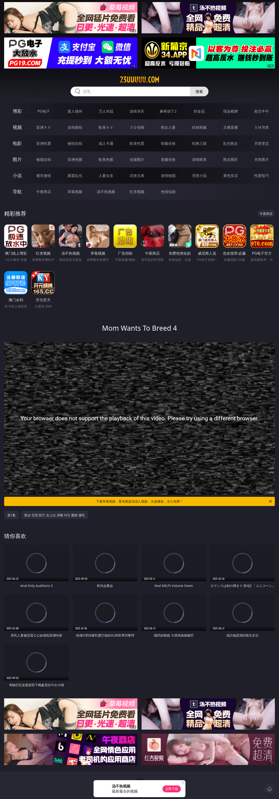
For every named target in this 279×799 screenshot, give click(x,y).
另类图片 (261, 159)
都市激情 (43, 175)
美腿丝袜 (168, 159)
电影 (17, 143)
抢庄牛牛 (261, 111)
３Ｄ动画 (137, 127)
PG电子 (43, 111)
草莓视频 (75, 191)
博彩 (17, 111)
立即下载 (171, 789)
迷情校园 (168, 175)
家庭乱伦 (75, 175)
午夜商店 (43, 191)
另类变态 (261, 143)
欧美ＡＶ (106, 127)
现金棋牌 (230, 111)
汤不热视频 (106, 191)
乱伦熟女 (230, 143)
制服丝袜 (168, 143)
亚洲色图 (75, 159)
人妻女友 (106, 175)
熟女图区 (230, 159)
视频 (17, 127)
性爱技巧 (261, 175)
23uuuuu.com (139, 79)
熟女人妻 (168, 127)
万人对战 (106, 111)
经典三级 (199, 143)
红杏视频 (137, 191)
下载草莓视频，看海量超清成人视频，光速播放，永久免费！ (184, 501)
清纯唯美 (199, 159)
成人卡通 (106, 143)
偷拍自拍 (75, 143)
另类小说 (199, 175)
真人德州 (75, 111)
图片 (17, 159)
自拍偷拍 (75, 127)
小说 (17, 175)
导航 (17, 191)
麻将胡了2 (168, 111)
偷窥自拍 (43, 159)
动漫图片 (137, 159)
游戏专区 (137, 111)
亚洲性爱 (43, 143)
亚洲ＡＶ (43, 127)
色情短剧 (168, 191)
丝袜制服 (199, 127)
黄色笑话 (230, 175)
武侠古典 (137, 175)
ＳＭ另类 (261, 127)
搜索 (199, 91)
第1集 (11, 515)
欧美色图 (106, 159)
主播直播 (230, 127)
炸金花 (199, 111)
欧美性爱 (137, 143)
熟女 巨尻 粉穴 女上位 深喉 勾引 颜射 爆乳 (54, 515)
